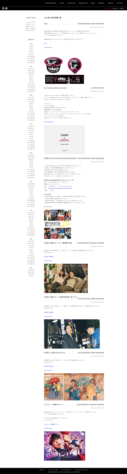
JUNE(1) (31, 50)
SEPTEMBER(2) (31, 85)
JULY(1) (31, 196)
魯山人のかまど (30, 26)
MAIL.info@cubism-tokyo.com (81, 470)
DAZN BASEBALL (30, 30)
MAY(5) (31, 77)
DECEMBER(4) (31, 235)
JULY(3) (31, 138)
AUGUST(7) (31, 169)
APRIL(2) (31, 190)
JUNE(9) (31, 136)
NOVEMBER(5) (31, 89)
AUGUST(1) (31, 227)
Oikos (45, 43)
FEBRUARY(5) (31, 99)
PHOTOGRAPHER (50, 3)
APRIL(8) (31, 161)
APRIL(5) (31, 103)
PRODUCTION (83, 3)
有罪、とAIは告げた (31, 28)
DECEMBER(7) (31, 91)
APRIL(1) (31, 46)
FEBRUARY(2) (31, 70)
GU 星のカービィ (30, 24)
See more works (48, 47)
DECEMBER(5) (31, 177)
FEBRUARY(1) (31, 243)
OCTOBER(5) (31, 116)
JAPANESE (108, 8)
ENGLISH (115, 8)
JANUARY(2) (31, 212)
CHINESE (121, 8)
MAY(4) (31, 105)
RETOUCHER (71, 3)
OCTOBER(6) (31, 144)
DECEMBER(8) (31, 120)
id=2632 (70, 188)
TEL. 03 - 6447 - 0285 (53, 470)
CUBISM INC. (10, 3)
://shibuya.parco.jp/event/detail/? (59, 188)
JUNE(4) (31, 107)
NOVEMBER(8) (31, 146)
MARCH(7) (31, 101)
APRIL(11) (31, 132)
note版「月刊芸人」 (49, 256)
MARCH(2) (31, 245)
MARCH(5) (31, 216)
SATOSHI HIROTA (49, 122)
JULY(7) (31, 224)
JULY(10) (31, 81)
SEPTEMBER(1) (31, 200)
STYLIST (61, 3)
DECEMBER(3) (31, 62)
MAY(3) (31, 220)
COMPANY (101, 3)
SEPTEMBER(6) (31, 56)
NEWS (93, 3)
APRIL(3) (31, 247)
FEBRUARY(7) (31, 128)
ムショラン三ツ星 (30, 22)
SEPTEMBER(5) (31, 142)
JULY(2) (31, 52)
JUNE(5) (31, 165)
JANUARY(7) (31, 126)
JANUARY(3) (31, 68)
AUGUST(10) (31, 140)
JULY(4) (31, 109)
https (49, 188)
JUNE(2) (31, 79)
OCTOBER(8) (31, 173)
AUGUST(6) (31, 83)
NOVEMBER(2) (31, 204)
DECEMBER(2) (31, 206)
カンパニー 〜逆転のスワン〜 (51, 424)
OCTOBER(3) (31, 58)
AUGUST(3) (31, 54)
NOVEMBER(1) (31, 233)
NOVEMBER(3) (31, 60)
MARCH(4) (31, 72)
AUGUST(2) (31, 255)
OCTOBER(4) (31, 202)
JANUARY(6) (31, 97)
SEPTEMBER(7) (31, 171)
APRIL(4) (31, 75)
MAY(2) (31, 48)
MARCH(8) (31, 159)
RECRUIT (110, 3)
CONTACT (119, 3)
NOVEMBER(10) (31, 118)
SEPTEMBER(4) (31, 257)
